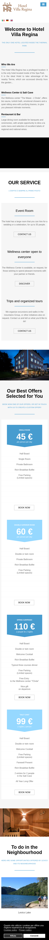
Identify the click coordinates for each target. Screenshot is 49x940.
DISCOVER (24, 284)
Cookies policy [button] (10, 930)
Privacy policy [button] (25, 930)
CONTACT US (24, 234)
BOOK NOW (24, 508)
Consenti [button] (34, 936)
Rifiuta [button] (13, 936)
